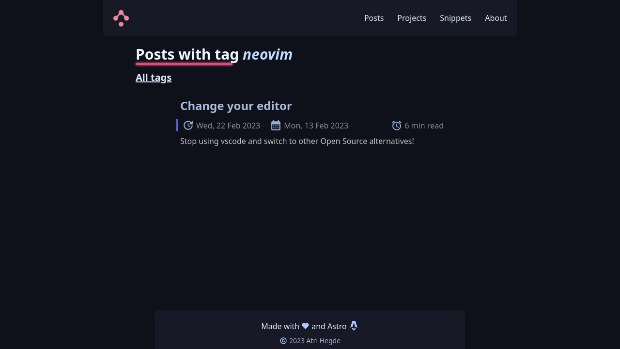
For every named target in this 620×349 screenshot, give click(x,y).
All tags (153, 77)
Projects (411, 18)
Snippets (455, 18)
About (496, 18)
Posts (374, 18)
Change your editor (236, 105)
